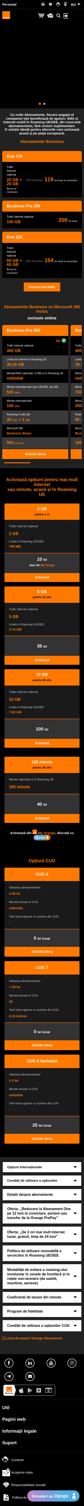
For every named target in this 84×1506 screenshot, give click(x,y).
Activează (42, 577)
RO (73, 4)
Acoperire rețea (17, 1472)
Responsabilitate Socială (23, 1485)
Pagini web (14, 1419)
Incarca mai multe (42, 287)
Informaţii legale (19, 1431)
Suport (9, 1442)
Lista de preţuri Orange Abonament (32, 1338)
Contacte (13, 1460)
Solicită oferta (35, 454)
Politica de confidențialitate (25, 1497)
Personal (9, 4)
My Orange (48, 565)
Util (5, 1407)
